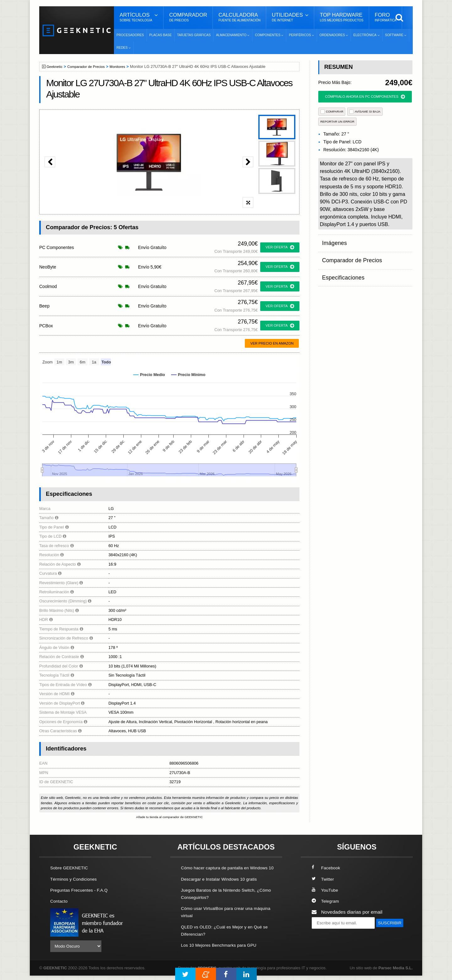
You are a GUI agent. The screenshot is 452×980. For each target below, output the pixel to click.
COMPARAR (331, 111)
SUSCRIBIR (327, 935)
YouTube (326, 890)
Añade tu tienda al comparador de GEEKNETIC (169, 817)
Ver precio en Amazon (271, 343)
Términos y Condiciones (76, 879)
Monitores (124, 66)
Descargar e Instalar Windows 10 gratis (223, 886)
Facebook (327, 868)
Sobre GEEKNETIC (71, 868)
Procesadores (130, 35)
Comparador (188, 17)
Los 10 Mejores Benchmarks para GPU (223, 952)
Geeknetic (56, 66)
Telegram (326, 901)
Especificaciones (340, 265)
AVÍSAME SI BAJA (364, 111)
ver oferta (280, 247)
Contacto (60, 901)
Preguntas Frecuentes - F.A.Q (82, 890)
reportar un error (337, 121)
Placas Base (160, 35)
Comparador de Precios (90, 66)
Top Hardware (341, 17)
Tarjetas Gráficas (194, 35)
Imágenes (332, 240)
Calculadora (239, 17)
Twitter (323, 879)
